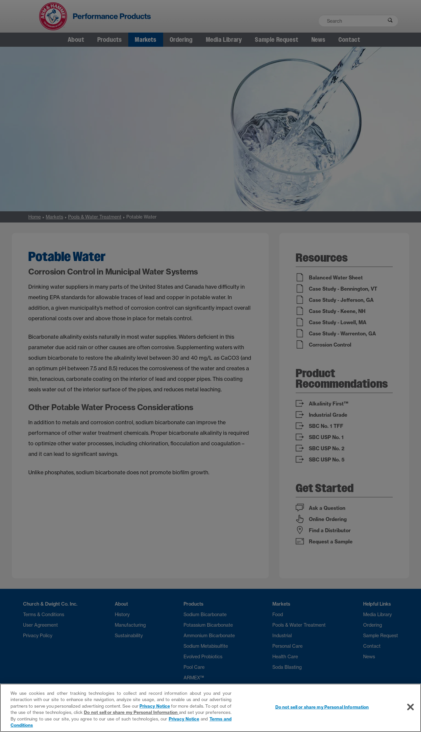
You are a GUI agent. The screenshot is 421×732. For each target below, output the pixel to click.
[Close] (410, 707)
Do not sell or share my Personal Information (131, 712)
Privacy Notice (154, 706)
